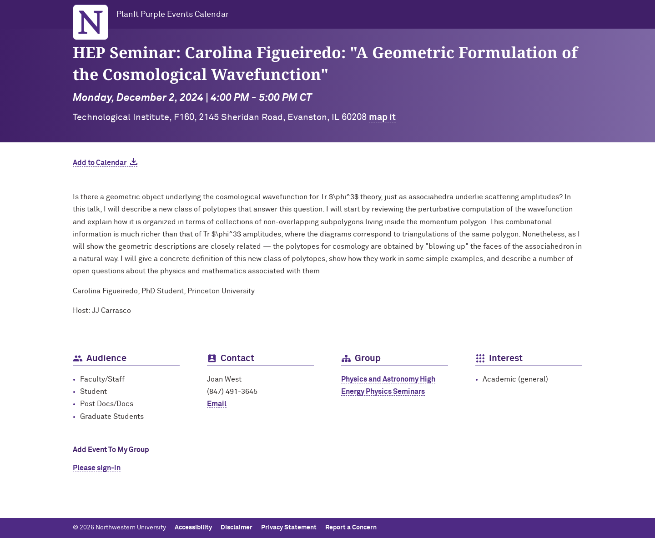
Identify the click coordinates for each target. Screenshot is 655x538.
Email (217, 403)
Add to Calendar (99, 162)
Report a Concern (351, 527)
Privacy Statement (289, 527)
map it (382, 117)
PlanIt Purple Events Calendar (172, 14)
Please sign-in (97, 468)
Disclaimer (236, 527)
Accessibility (193, 527)
